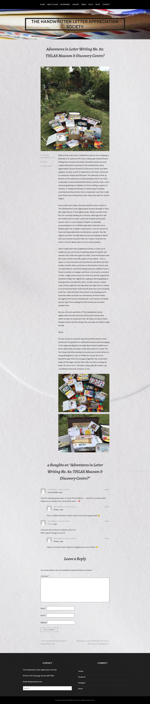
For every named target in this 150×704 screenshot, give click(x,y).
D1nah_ (45, 162)
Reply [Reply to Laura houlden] (107, 489)
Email (43, 615)
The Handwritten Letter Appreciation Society (74, 24)
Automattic (90, 700)
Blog (91, 4)
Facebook (81, 677)
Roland (50, 524)
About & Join (52, 4)
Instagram (81, 683)
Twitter (80, 671)
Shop (98, 4)
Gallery (75, 4)
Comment (45, 576)
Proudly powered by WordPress (65, 700)
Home (42, 4)
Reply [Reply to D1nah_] (107, 507)
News (84, 4)
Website (44, 623)
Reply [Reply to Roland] (107, 521)
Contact (106, 4)
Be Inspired (65, 4)
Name (43, 608)
